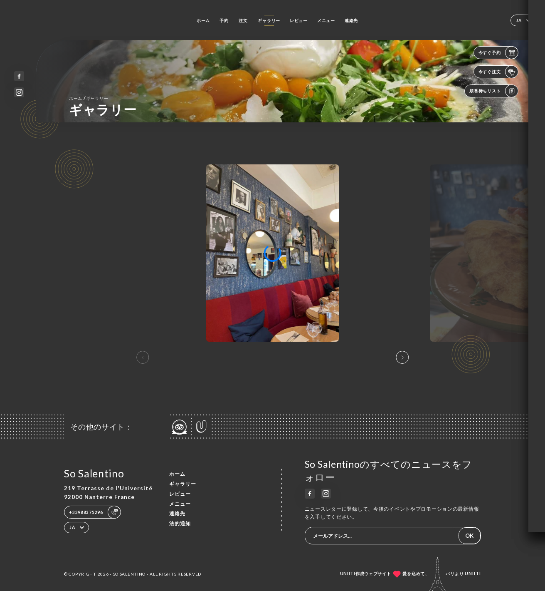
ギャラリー (269, 20)
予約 (223, 20)
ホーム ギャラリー (88, 98)
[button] (402, 357)
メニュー (326, 20)
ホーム (203, 20)
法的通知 (180, 523)
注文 (243, 20)
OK (469, 535)
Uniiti (473, 573)
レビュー (299, 20)
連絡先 (351, 20)
